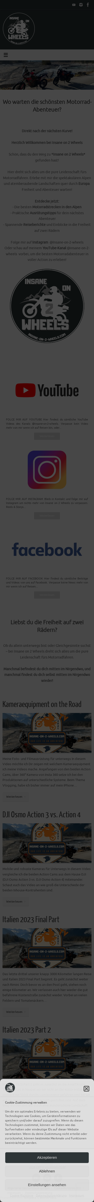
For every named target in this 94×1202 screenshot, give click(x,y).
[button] (86, 1088)
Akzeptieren (47, 1157)
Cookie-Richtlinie (21, 1196)
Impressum (76, 1196)
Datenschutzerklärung (51, 1196)
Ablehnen (47, 1171)
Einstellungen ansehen (47, 1185)
